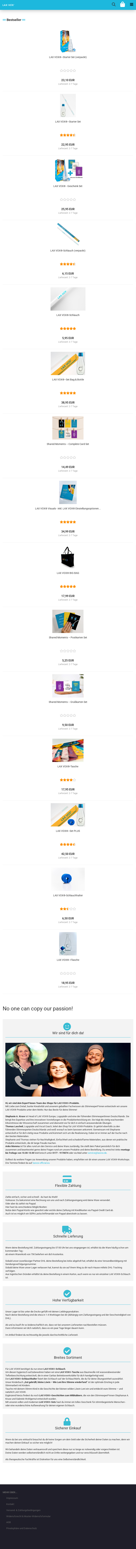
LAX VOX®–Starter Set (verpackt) (68, 57)
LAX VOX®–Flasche (68, 959)
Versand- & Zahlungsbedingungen (23, 1510)
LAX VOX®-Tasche (68, 766)
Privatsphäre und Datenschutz (21, 1528)
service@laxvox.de (97, 1153)
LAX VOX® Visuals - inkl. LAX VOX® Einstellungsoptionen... (68, 508)
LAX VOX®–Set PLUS (68, 830)
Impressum (12, 1498)
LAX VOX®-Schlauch (68, 315)
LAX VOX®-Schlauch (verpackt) (67, 250)
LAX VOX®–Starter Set (68, 121)
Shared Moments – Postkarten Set (68, 637)
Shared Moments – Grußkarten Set (68, 702)
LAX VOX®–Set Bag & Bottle (68, 379)
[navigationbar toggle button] (131, 4)
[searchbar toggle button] (113, 4)
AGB (8, 1522)
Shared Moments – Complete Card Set (68, 444)
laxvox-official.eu (41, 1163)
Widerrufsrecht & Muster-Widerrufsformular (28, 1516)
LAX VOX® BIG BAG (68, 573)
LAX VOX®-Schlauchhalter (68, 895)
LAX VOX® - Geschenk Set (67, 186)
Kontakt (10, 1504)
